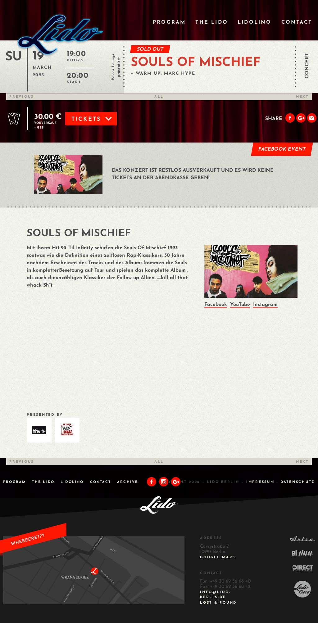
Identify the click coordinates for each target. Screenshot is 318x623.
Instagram (265, 304)
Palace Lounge (113, 67)
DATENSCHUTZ (297, 482)
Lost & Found (218, 603)
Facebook (215, 304)
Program (169, 22)
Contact (296, 22)
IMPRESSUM (260, 482)
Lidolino (255, 22)
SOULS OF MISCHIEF (196, 63)
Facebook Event (282, 149)
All (159, 97)
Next (302, 97)
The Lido (211, 22)
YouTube (240, 304)
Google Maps (217, 557)
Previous (21, 97)
